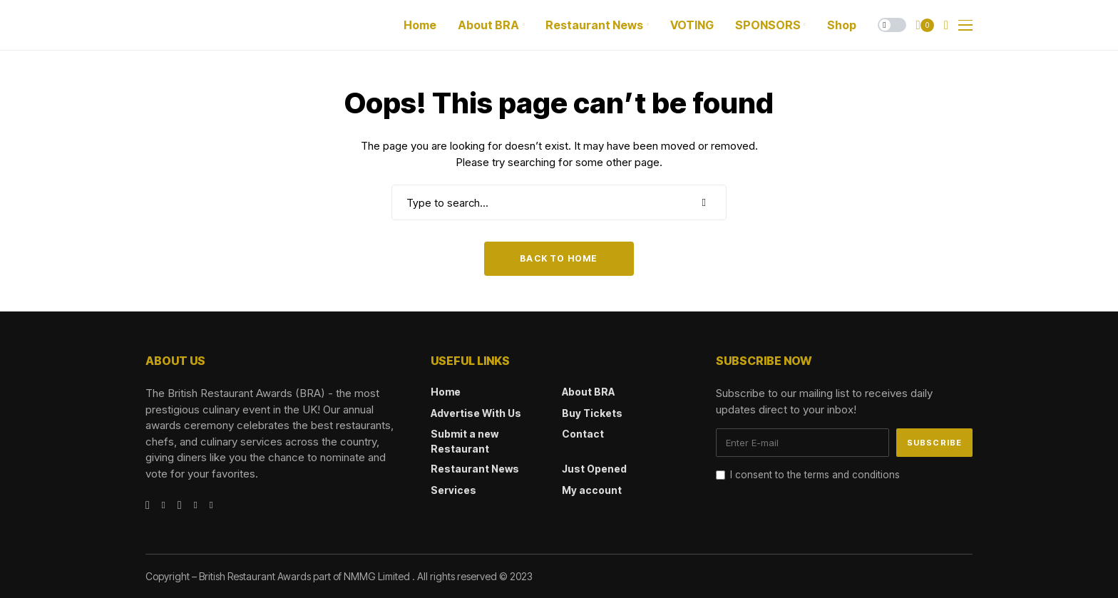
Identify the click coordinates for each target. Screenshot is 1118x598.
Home (446, 392)
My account (592, 490)
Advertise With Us (476, 413)
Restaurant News (475, 469)
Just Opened (594, 469)
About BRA (588, 392)
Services (453, 490)
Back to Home (559, 258)
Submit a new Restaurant (464, 441)
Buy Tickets (592, 413)
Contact (583, 434)
